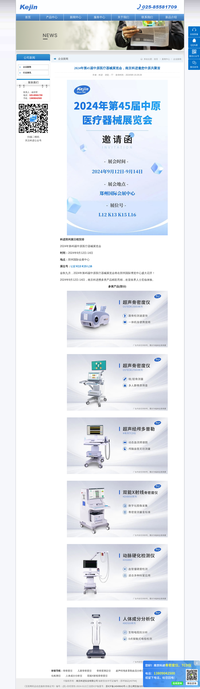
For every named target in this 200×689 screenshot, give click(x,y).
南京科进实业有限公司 (87, 681)
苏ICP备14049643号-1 (117, 686)
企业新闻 (27, 67)
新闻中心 (75, 17)
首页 (28, 17)
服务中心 (99, 17)
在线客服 (194, 34)
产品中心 (51, 17)
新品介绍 (171, 17)
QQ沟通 (194, 45)
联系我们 (147, 17)
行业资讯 (27, 73)
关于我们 (123, 17)
